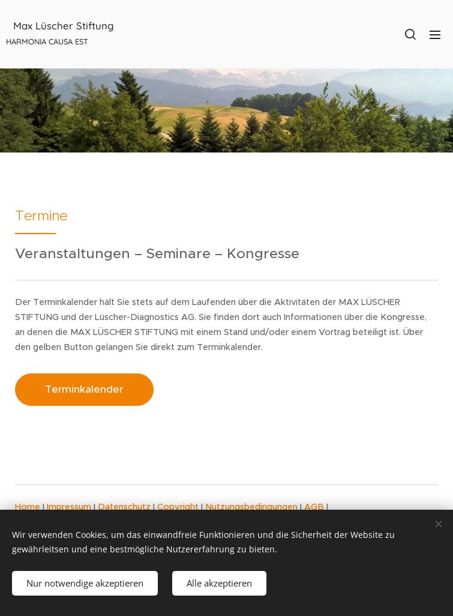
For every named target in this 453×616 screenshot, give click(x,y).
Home (29, 506)
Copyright (179, 506)
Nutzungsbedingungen (252, 506)
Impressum (70, 506)
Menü (435, 34)
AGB (315, 506)
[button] (410, 34)
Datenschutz (125, 506)
